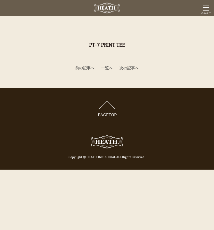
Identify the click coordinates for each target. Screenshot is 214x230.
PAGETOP (107, 109)
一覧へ (107, 68)
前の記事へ (85, 68)
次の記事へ (129, 68)
